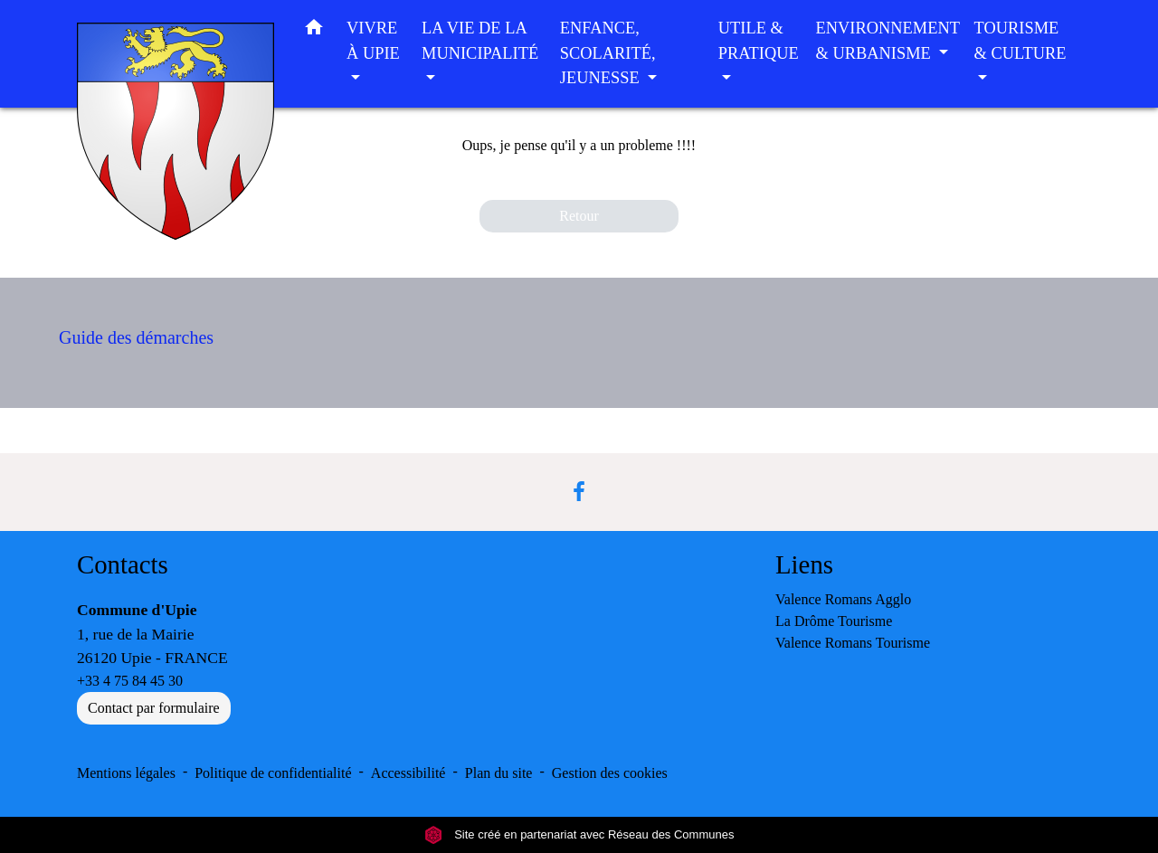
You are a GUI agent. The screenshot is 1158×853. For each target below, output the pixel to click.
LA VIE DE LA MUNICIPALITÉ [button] (480, 40)
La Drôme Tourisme (833, 621)
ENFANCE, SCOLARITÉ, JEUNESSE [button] (608, 53)
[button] (314, 31)
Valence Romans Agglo (843, 599)
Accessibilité (408, 773)
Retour (579, 215)
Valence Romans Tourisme (852, 642)
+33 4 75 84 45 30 (130, 680)
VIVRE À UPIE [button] (373, 40)
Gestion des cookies (610, 773)
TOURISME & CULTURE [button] (1020, 40)
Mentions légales (126, 773)
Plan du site (499, 773)
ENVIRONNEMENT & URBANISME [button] (888, 40)
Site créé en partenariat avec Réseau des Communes (579, 834)
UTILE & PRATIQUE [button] (758, 40)
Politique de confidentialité (273, 773)
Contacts (122, 564)
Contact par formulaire (154, 708)
